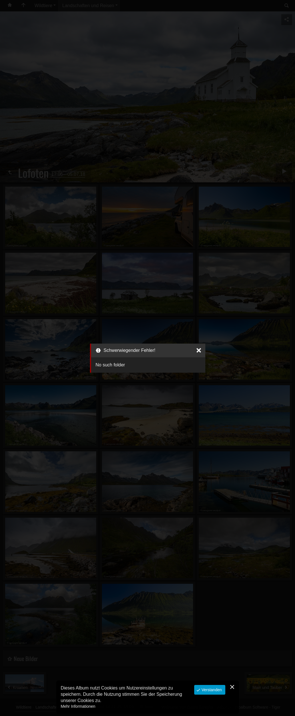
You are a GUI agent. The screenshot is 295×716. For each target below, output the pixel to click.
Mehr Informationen (78, 706)
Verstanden (211, 690)
